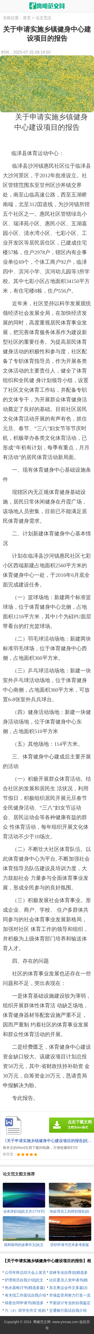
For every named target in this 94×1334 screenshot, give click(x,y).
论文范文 (44, 18)
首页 (27, 18)
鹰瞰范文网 (42, 1322)
